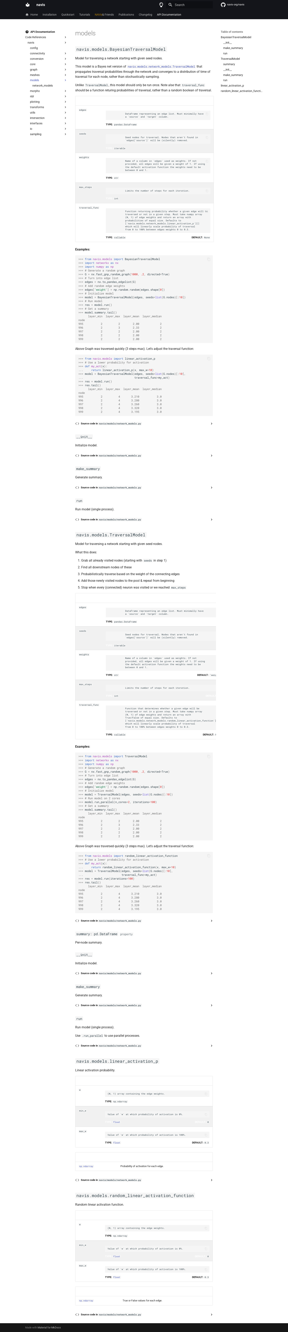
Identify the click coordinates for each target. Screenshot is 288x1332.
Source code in (111, 423)
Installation (50, 14)
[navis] (28, 5)
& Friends (104, 14)
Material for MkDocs (49, 1327)
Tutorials (84, 14)
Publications (126, 14)
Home (31, 14)
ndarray (88, 1166)
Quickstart (67, 14)
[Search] (189, 4)
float (116, 1122)
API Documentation (169, 14)
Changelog (145, 14)
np (80, 1166)
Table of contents (232, 31)
